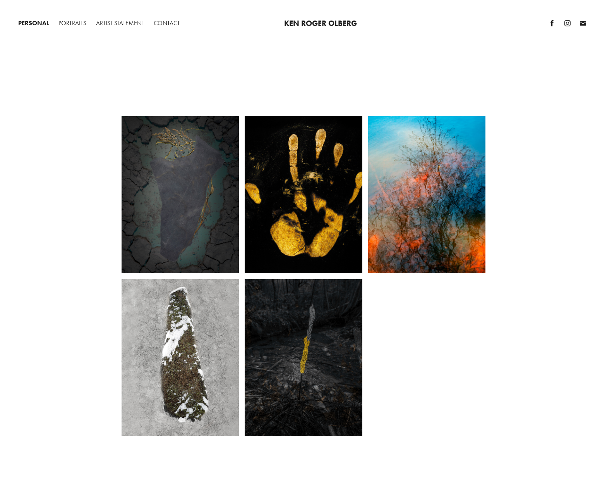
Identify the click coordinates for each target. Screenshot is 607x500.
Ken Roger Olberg (320, 23)
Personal (33, 23)
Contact (167, 23)
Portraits (72, 23)
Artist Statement (120, 23)
